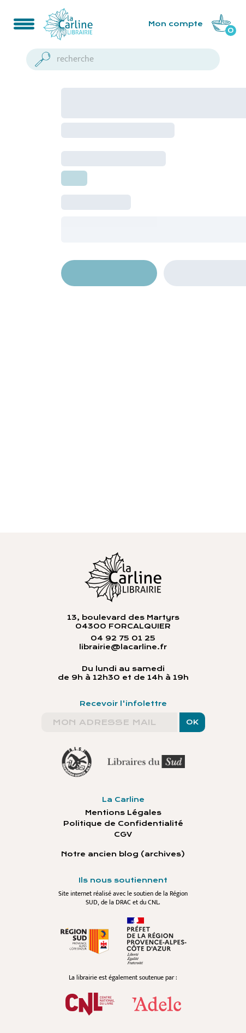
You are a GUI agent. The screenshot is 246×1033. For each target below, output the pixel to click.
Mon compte (175, 24)
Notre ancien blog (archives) (123, 854)
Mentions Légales (123, 812)
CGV (123, 834)
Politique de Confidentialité (123, 823)
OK (192, 722)
